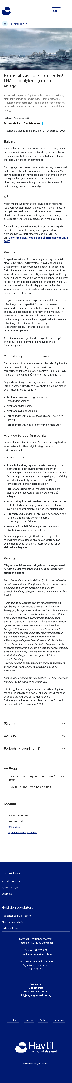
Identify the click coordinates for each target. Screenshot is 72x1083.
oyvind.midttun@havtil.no (22, 832)
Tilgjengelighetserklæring (36, 995)
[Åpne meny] (68, 11)
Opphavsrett (36, 987)
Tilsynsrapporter (14, 23)
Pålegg (35, 723)
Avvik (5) (35, 736)
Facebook (13, 1020)
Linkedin (29, 1020)
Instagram (59, 1020)
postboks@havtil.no (40, 954)
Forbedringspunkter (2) (35, 748)
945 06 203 (14, 827)
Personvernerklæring (36, 991)
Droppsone (36, 984)
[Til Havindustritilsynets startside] (6, 11)
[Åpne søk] (56, 10)
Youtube (43, 1020)
